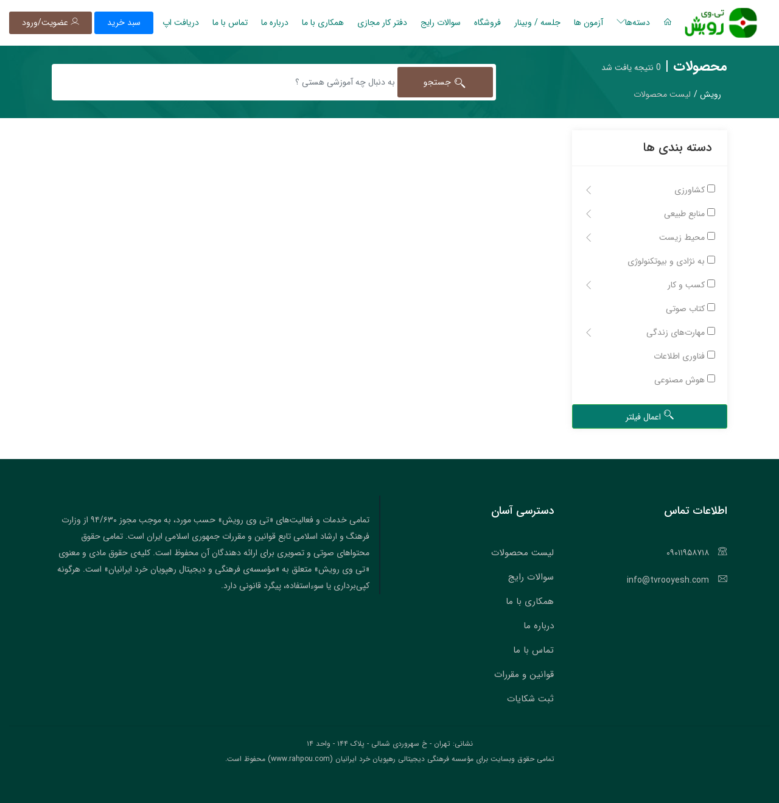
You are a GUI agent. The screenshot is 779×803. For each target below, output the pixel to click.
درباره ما (274, 22)
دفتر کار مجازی (382, 22)
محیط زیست (649, 237)
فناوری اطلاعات (684, 356)
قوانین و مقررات (524, 674)
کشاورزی (649, 190)
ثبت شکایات (530, 699)
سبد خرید (124, 22)
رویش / (707, 94)
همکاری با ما (323, 22)
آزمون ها (588, 22)
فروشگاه (487, 22)
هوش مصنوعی (684, 380)
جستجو (445, 82)
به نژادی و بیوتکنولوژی (671, 261)
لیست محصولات (522, 552)
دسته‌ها (633, 22)
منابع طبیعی (649, 213)
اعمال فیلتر (650, 416)
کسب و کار (649, 285)
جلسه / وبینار (537, 22)
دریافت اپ (180, 22)
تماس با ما (230, 22)
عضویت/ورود (50, 22)
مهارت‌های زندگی (649, 332)
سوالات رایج (441, 22)
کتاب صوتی (690, 308)
